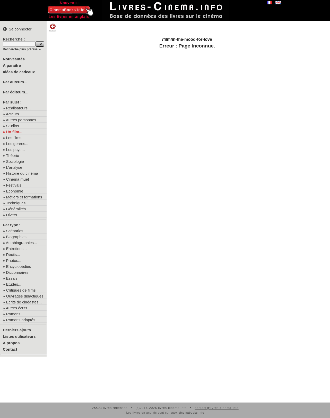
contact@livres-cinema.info (216, 408)
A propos (11, 343)
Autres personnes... (22, 120)
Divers (11, 215)
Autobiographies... (21, 242)
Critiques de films (21, 290)
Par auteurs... (15, 82)
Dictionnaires (17, 272)
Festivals (13, 185)
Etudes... (13, 284)
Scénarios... (16, 231)
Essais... (13, 278)
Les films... (15, 137)
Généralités (16, 209)
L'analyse (14, 167)
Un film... (14, 132)
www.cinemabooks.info (187, 412)
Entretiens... (16, 248)
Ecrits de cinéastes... (24, 302)
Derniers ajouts (17, 330)
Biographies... (18, 237)
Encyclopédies (18, 266)
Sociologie (15, 161)
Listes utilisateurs (19, 336)
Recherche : (14, 39)
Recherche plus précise (20, 49)
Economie (14, 191)
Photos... (13, 260)
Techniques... (17, 203)
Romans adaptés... (22, 320)
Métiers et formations (24, 197)
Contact (10, 349)
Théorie (12, 155)
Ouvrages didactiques (25, 296)
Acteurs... (14, 114)
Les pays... (15, 149)
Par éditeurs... (15, 92)
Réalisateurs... (18, 108)
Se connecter (17, 29)
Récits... (13, 254)
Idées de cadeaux (19, 72)
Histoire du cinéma (22, 173)
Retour (52, 27)
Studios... (14, 126)
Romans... (15, 314)
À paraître (12, 65)
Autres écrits (16, 308)
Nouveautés (14, 59)
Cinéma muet (17, 179)
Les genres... (17, 143)
